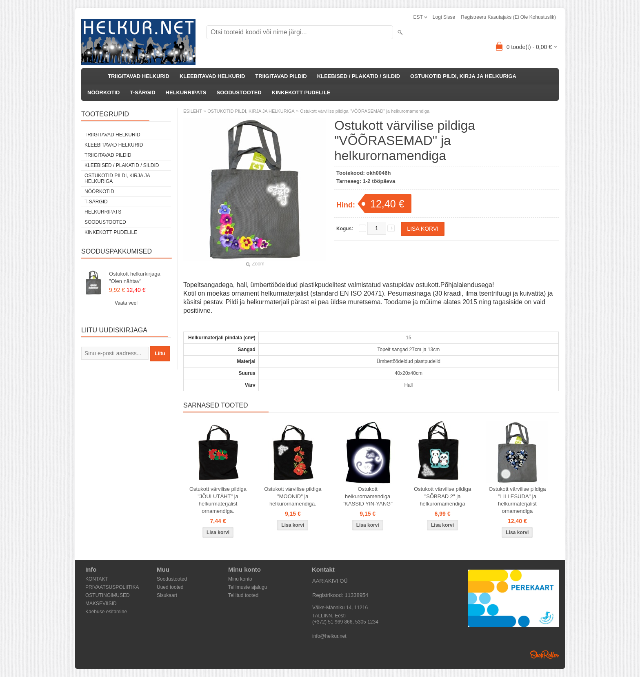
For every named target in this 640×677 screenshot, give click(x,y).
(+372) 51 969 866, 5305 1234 (345, 622)
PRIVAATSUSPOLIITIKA (112, 587)
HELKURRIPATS (186, 92)
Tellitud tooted (243, 595)
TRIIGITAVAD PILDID (281, 76)
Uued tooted (170, 587)
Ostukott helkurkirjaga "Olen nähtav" (134, 277)
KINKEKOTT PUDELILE (301, 92)
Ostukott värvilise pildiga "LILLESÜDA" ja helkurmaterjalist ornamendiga (517, 500)
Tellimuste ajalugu (247, 587)
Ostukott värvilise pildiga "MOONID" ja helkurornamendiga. (292, 496)
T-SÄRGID (142, 92)
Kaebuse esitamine (106, 612)
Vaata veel (126, 303)
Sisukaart (167, 595)
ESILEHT (192, 111)
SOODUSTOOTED (238, 92)
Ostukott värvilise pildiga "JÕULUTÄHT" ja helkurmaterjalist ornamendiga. (218, 500)
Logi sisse (444, 17)
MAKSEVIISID (101, 603)
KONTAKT (96, 579)
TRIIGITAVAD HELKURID (138, 76)
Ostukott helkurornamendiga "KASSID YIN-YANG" (368, 496)
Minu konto (240, 579)
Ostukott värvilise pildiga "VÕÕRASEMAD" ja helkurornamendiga (364, 111)
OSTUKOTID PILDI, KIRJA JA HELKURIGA (463, 76)
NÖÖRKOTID (103, 92)
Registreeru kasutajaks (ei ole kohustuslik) (508, 17)
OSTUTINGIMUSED (107, 595)
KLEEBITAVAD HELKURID (212, 76)
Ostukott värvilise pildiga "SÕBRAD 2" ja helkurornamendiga (442, 496)
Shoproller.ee (544, 654)
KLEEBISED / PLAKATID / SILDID (358, 76)
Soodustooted (172, 579)
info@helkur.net (329, 636)
